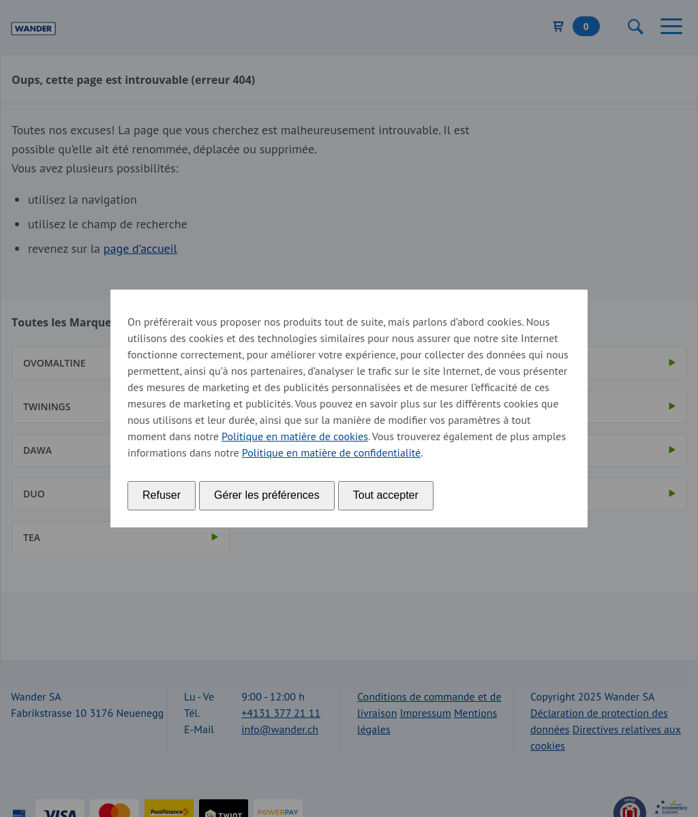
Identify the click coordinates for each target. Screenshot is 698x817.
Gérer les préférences (267, 495)
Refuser (161, 495)
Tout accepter (386, 495)
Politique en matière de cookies (295, 436)
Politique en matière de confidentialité (331, 452)
